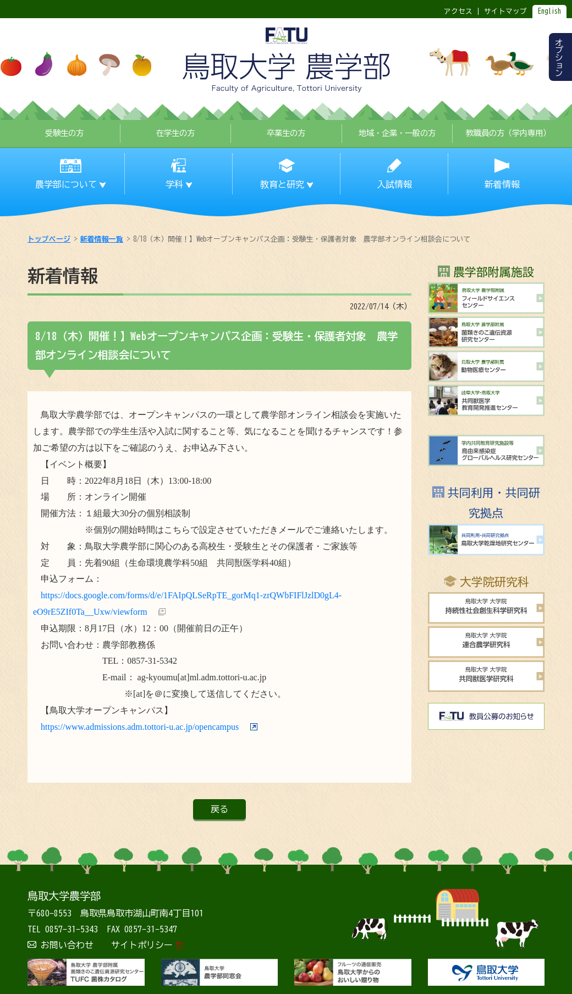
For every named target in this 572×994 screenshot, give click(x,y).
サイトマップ (505, 11)
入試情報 (394, 184)
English (549, 11)
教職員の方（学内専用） (508, 133)
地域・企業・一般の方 (397, 133)
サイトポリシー (142, 945)
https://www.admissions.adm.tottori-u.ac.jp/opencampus (140, 726)
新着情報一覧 (101, 239)
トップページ (49, 239)
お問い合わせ (67, 945)
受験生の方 (64, 133)
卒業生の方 (286, 133)
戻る (219, 809)
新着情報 (502, 184)
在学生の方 (175, 133)
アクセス (458, 11)
